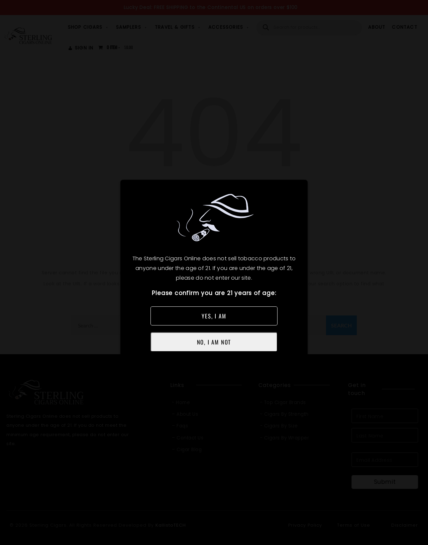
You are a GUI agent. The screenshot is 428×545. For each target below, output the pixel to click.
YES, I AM (214, 316)
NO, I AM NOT (214, 342)
